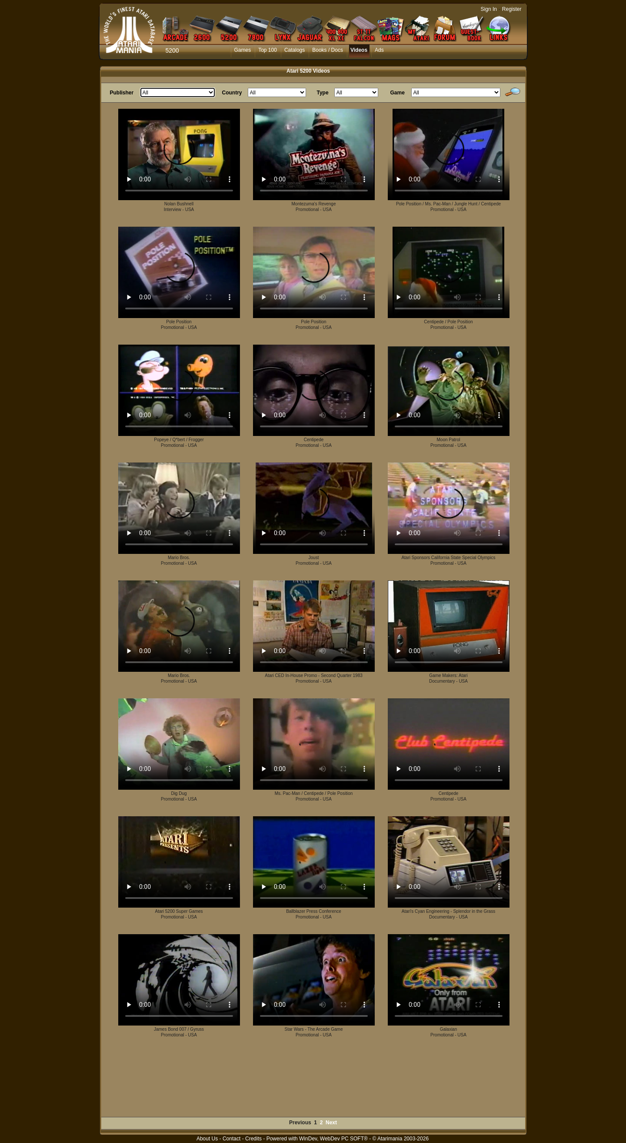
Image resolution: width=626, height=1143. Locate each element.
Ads (379, 50)
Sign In (489, 9)
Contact (231, 1139)
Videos (358, 50)
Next (331, 1123)
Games (242, 50)
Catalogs (294, 50)
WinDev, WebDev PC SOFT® (333, 1139)
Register (512, 9)
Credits (253, 1139)
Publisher (122, 93)
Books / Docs (327, 50)
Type (323, 93)
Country (232, 93)
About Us (207, 1139)
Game (397, 93)
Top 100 (267, 50)
